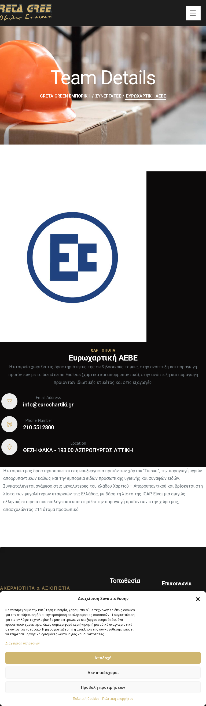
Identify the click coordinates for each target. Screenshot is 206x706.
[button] (198, 598)
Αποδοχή (103, 657)
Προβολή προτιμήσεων (103, 687)
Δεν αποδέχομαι (103, 672)
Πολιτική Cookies (86, 699)
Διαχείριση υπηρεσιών (22, 643)
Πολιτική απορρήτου (117, 699)
